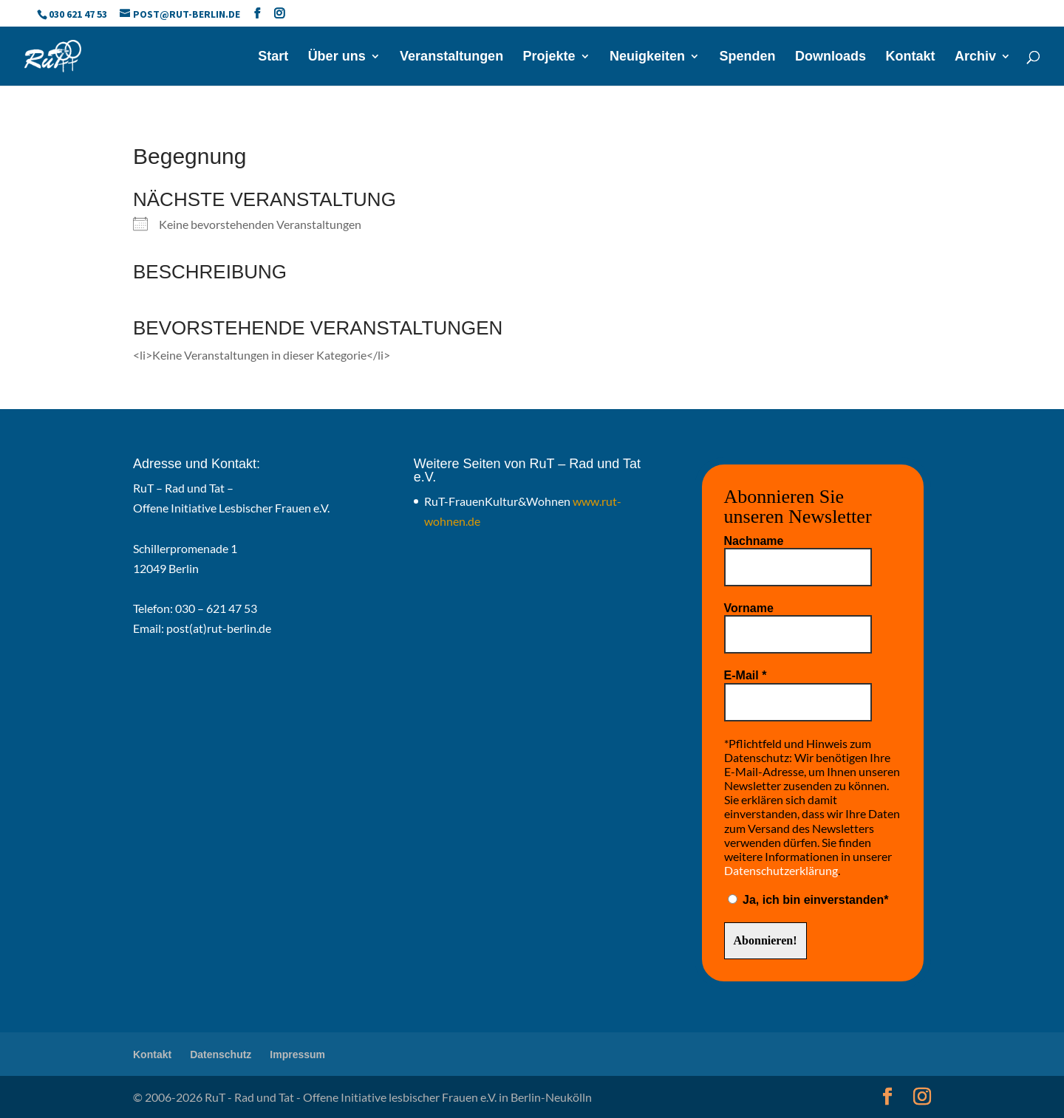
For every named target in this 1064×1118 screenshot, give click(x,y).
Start (273, 57)
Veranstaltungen (451, 57)
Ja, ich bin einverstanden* (808, 900)
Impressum (297, 1054)
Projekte (549, 57)
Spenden (748, 57)
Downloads (830, 57)
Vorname (749, 608)
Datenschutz (220, 1054)
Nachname (754, 541)
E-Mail (745, 675)
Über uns (337, 57)
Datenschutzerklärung (781, 870)
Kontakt (910, 57)
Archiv (975, 57)
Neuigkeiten (647, 57)
